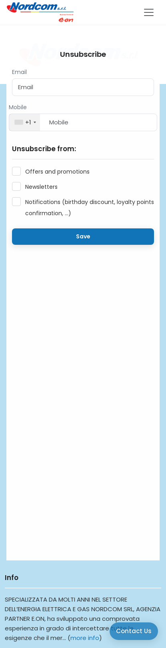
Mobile (18, 107)
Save (83, 236)
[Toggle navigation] (149, 12)
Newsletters (41, 187)
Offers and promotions (57, 172)
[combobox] (24, 122)
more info (84, 638)
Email (19, 72)
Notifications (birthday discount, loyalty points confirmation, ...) (89, 207)
